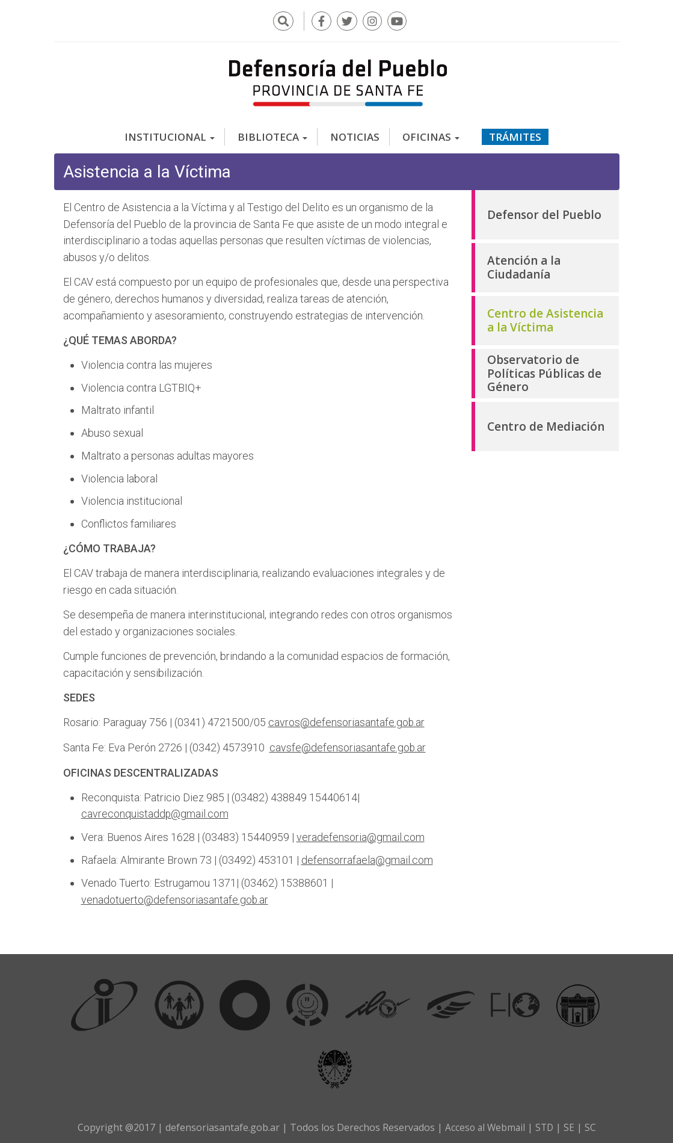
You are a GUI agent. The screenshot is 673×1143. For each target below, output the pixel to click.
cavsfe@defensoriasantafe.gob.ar (347, 745)
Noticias (355, 135)
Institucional (169, 135)
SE (570, 1123)
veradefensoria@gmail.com (361, 834)
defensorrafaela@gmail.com (367, 857)
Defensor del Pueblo (544, 213)
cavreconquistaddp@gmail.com (155, 811)
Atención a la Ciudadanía (524, 265)
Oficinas (430, 135)
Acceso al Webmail (484, 1123)
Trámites (515, 135)
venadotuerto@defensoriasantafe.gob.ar (175, 896)
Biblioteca (272, 135)
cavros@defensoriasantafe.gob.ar (346, 720)
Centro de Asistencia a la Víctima (545, 318)
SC (592, 1123)
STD (545, 1123)
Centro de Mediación (545, 425)
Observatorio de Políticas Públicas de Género (544, 371)
